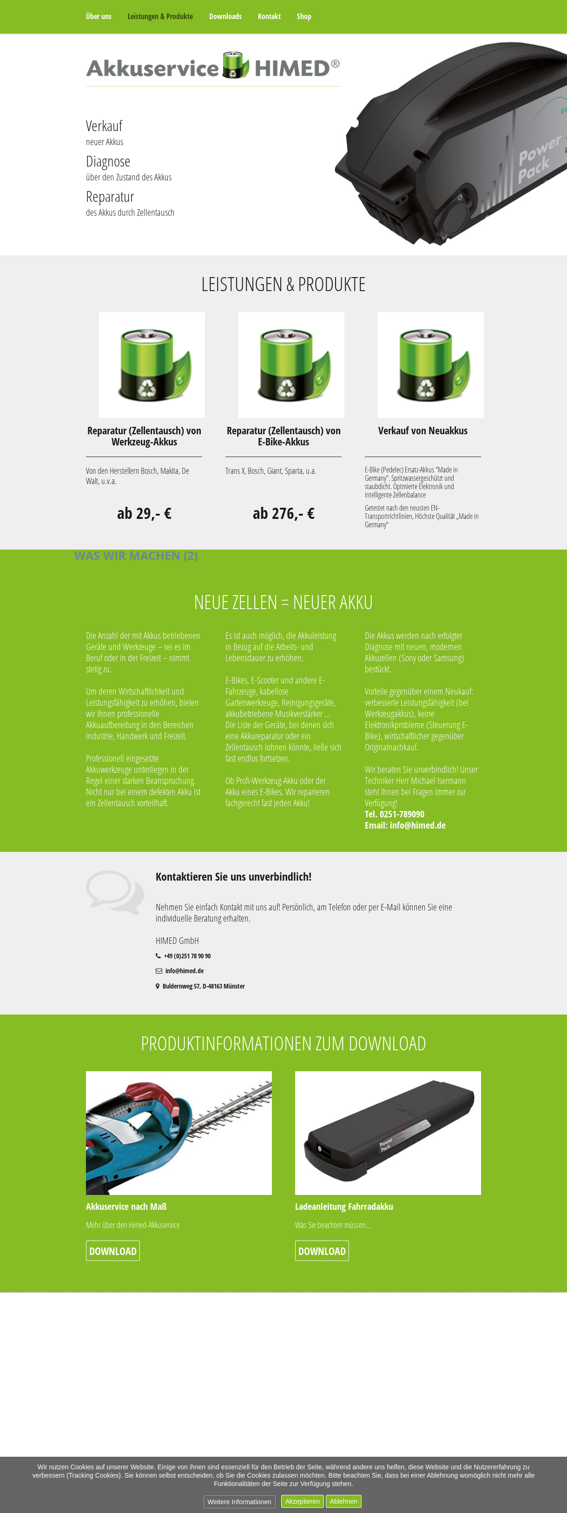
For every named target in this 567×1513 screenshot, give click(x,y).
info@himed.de (418, 825)
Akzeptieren (302, 1501)
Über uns (99, 16)
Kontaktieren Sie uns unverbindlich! (234, 876)
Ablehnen (343, 1501)
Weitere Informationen (239, 1502)
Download (113, 1251)
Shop (304, 16)
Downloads (225, 16)
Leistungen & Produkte (160, 16)
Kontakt (269, 16)
